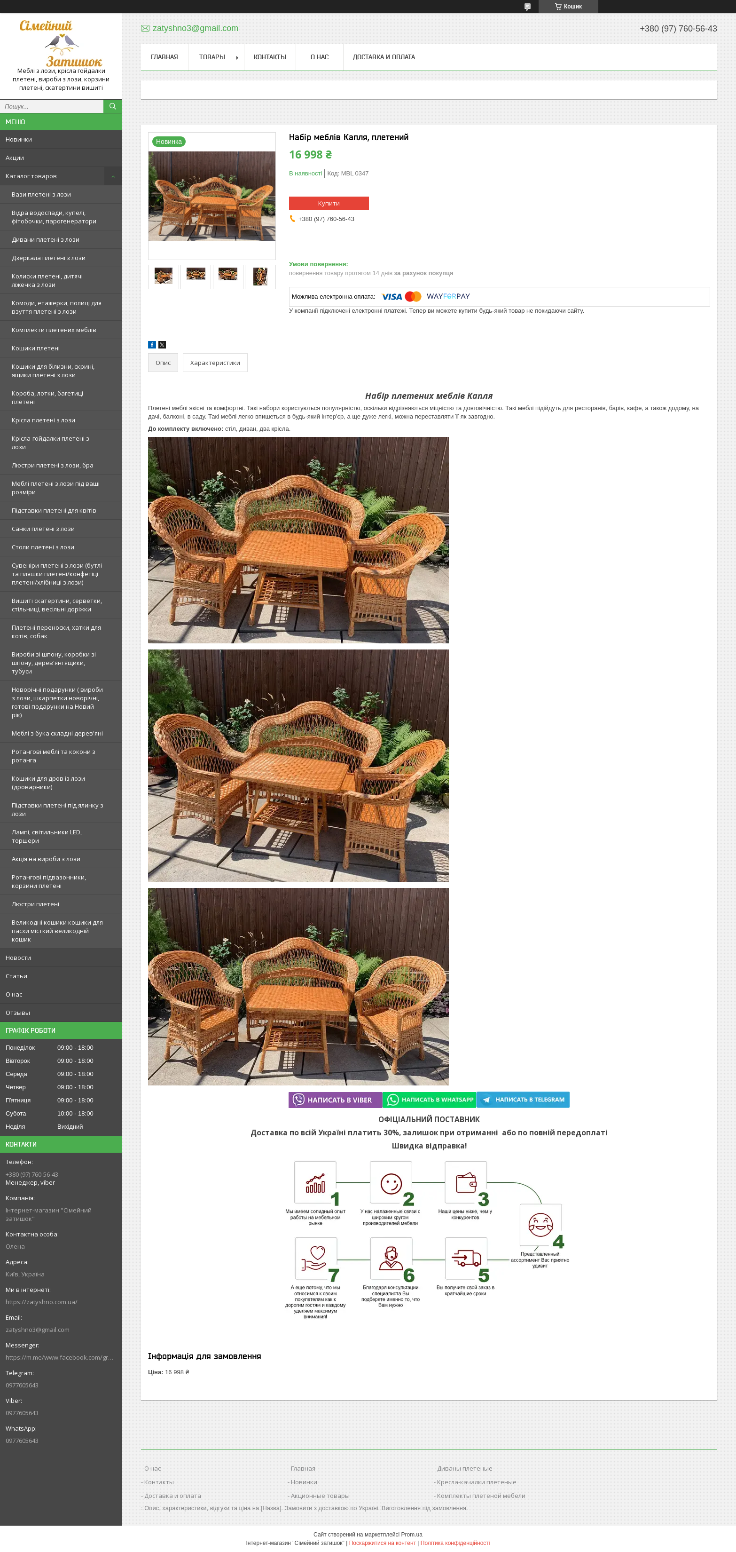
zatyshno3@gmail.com (38, 1329)
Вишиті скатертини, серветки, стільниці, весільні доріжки (57, 604)
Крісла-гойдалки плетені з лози (50, 442)
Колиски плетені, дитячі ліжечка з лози (47, 280)
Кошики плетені (36, 348)
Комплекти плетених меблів (54, 329)
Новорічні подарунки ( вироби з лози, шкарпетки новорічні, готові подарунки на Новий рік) (57, 702)
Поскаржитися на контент (382, 1543)
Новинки (19, 139)
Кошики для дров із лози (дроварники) (48, 782)
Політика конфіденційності (455, 1543)
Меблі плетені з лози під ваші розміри (56, 487)
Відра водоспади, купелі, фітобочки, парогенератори (54, 216)
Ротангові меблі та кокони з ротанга (53, 755)
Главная (164, 57)
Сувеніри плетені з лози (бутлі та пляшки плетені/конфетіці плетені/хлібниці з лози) (57, 573)
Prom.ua (412, 1534)
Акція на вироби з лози (46, 859)
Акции (15, 157)
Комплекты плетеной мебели (481, 1495)
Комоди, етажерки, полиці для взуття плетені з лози (57, 307)
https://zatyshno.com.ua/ (42, 1302)
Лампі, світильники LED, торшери (47, 836)
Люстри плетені (35, 904)
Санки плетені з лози (43, 528)
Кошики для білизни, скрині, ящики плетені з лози (53, 370)
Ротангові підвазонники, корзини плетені (49, 881)
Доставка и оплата (384, 57)
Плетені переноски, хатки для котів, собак (56, 631)
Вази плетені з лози (41, 194)
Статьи (16, 976)
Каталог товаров (31, 176)
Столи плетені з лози (43, 547)
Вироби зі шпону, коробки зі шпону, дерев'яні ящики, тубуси (54, 662)
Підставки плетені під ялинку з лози (57, 809)
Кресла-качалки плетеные (477, 1482)
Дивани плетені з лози (45, 239)
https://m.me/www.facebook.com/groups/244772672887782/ (61, 1357)
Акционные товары (320, 1495)
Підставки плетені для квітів (54, 510)
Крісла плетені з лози (43, 420)
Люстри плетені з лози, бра (53, 465)
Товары (212, 57)
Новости (18, 957)
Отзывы (18, 1012)
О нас (14, 994)
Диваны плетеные (465, 1468)
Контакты (270, 57)
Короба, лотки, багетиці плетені (47, 397)
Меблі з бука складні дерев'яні (57, 733)
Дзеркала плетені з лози (49, 257)
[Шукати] (112, 106)
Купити (329, 203)
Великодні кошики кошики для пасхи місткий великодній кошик (57, 930)
